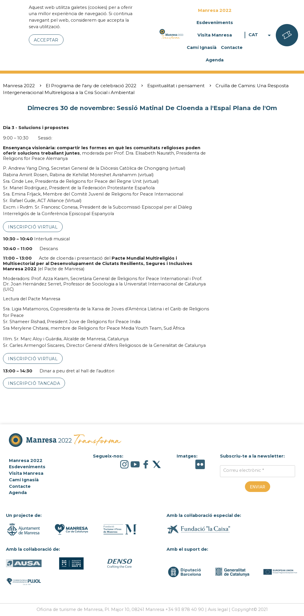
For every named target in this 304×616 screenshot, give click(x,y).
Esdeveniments (215, 22)
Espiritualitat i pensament (176, 85)
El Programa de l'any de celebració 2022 (91, 85)
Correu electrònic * (243, 470)
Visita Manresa (214, 35)
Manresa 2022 (215, 10)
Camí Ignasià (201, 47)
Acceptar (46, 40)
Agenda (215, 60)
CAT (260, 35)
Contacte (232, 47)
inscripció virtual (33, 227)
